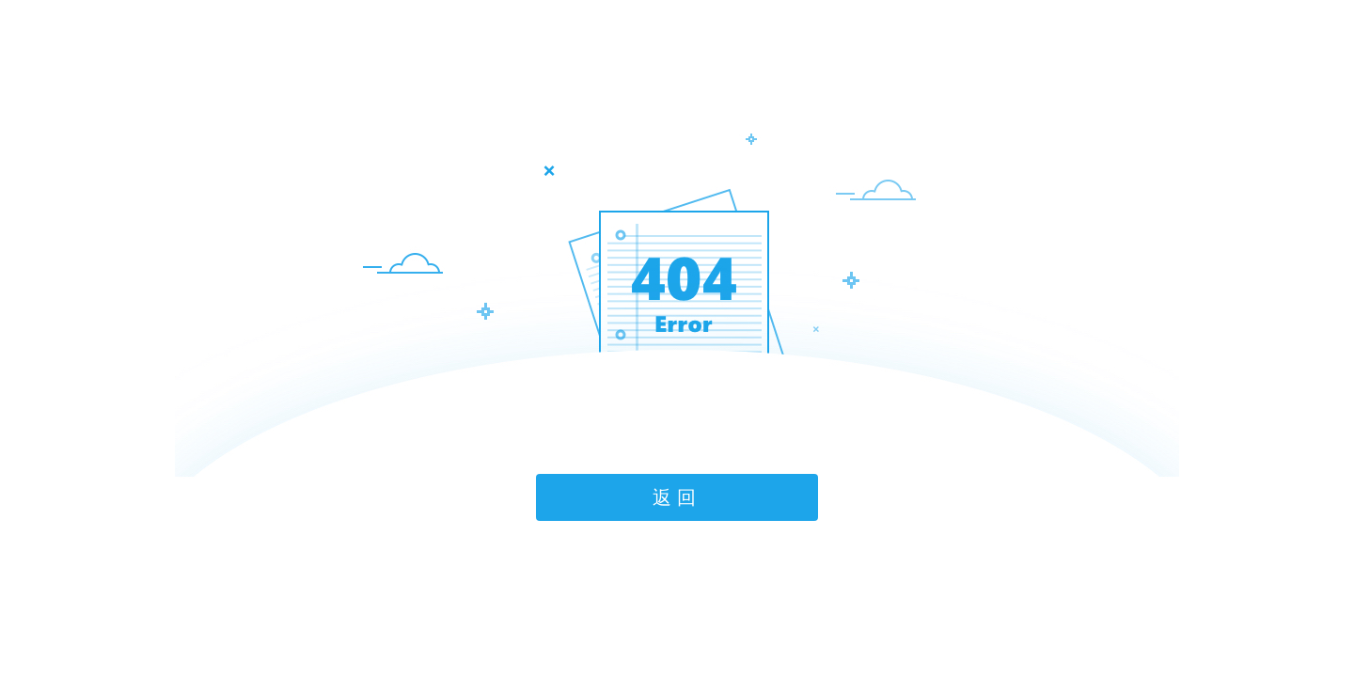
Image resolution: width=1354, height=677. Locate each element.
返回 (677, 497)
